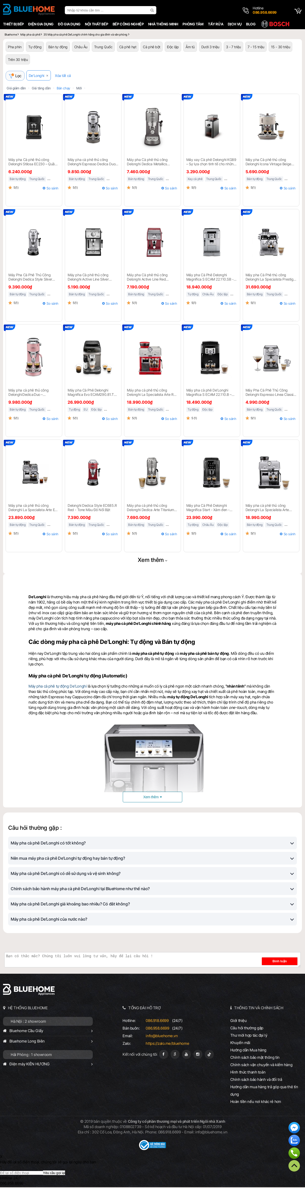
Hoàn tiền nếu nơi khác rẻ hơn (255, 1102)
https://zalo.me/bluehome (167, 1044)
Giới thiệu (238, 1021)
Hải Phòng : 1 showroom (31, 1055)
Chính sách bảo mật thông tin (255, 1058)
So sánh (52, 189)
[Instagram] (197, 1055)
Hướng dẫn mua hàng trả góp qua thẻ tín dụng (264, 1091)
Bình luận (285, 962)
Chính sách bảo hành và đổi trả (256, 1080)
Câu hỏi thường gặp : (35, 828)
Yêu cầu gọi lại (54, 1174)
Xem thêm (151, 560)
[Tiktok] (209, 1055)
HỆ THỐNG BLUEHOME (28, 1008)
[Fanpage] (163, 1055)
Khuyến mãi (240, 1043)
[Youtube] (186, 1055)
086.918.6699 (157, 1021)
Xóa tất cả (65, 76)
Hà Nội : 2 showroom (28, 1022)
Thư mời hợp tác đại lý (248, 1036)
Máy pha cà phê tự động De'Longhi (57, 687)
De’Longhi (39, 76)
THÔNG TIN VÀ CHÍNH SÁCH (258, 1008)
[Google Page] (175, 1055)
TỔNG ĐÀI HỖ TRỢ (144, 1008)
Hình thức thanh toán (247, 1072)
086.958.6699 (157, 1029)
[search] (152, 10)
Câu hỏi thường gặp (246, 1028)
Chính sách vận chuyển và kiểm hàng (261, 1065)
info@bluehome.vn (162, 1036)
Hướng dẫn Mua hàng (248, 1050)
